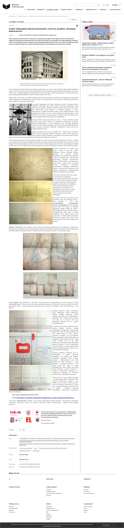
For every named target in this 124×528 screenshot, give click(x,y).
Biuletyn (103, 9)
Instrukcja (48, 517)
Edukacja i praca (91, 9)
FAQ (47, 512)
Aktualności (40, 9)
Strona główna (12, 16)
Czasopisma (87, 491)
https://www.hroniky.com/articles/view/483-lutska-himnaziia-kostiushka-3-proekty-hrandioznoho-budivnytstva (47, 444)
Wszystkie (48, 489)
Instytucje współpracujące (52, 510)
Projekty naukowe (66, 9)
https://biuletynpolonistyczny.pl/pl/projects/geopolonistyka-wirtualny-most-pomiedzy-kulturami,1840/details (44, 441)
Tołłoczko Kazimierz (25, 451)
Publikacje (79, 9)
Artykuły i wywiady (52, 9)
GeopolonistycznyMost (26, 448)
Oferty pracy (12, 512)
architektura (36, 451)
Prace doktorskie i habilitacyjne (54, 493)
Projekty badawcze (51, 491)
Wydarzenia (31, 9)
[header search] (85, 5)
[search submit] (98, 5)
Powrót (74, 20)
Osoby (85, 512)
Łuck (35, 448)
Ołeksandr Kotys (24, 459)
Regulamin (49, 516)
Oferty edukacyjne (13, 508)
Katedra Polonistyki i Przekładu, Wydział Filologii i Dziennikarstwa (37, 35)
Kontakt (48, 514)
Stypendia (11, 510)
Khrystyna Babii (23, 454)
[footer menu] (10, 479)
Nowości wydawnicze (89, 493)
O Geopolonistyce (88, 506)
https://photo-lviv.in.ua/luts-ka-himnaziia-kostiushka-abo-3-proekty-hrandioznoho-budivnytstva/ (47, 438)
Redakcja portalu (50, 508)
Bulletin (48, 504)
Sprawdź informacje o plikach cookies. (52, 526)
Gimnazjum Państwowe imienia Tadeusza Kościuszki (53, 448)
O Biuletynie (49, 506)
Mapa (85, 508)
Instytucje (86, 510)
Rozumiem (106, 525)
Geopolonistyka (114, 9)
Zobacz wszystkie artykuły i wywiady (100, 95)
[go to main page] (13, 7)
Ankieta (48, 519)
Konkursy (48, 495)
